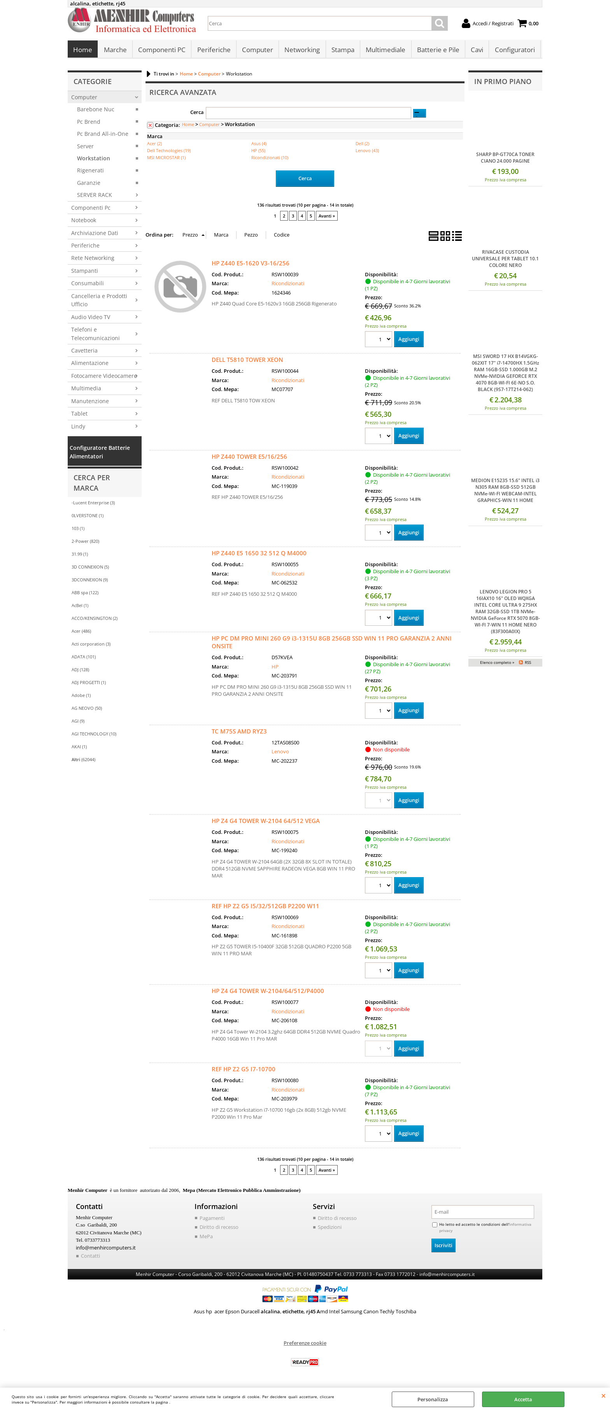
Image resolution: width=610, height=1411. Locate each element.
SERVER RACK (94, 197)
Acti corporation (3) (91, 646)
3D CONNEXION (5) (90, 569)
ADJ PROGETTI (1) (89, 685)
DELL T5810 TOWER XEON (247, 361)
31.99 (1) (80, 556)
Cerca (197, 114)
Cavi (475, 50)
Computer (256, 50)
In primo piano (502, 83)
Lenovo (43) (367, 153)
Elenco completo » (497, 664)
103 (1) (78, 531)
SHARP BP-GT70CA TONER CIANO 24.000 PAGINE (505, 159)
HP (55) (258, 153)
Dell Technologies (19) (169, 153)
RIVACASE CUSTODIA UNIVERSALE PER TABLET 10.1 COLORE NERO (505, 261)
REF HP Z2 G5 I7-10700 (243, 1071)
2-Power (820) (85, 543)
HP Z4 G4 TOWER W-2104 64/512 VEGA (266, 823)
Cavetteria (84, 352)
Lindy (78, 428)
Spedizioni (330, 1229)
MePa (206, 1238)
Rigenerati (90, 172)
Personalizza (432, 1399)
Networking (301, 50)
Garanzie (88, 184)
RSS (528, 664)
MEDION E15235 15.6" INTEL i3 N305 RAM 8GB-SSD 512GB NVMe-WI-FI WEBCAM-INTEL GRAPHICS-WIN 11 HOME (505, 492)
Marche (114, 50)
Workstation (93, 160)
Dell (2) (362, 146)
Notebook (83, 222)
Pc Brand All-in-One (102, 136)
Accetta (523, 1399)
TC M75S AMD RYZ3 (239, 733)
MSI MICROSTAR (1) (166, 160)
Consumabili (87, 285)
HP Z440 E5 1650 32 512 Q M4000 (259, 555)
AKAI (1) (79, 749)
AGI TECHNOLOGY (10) (94, 736)
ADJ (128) (80, 672)
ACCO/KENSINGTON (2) (94, 620)
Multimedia (86, 390)
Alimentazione (90, 365)
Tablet (79, 415)
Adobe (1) (81, 697)
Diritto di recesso (219, 1229)
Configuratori (513, 50)
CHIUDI (603, 1395)
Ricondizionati (288, 285)
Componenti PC (161, 50)
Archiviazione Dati (94, 235)
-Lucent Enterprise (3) (93, 505)
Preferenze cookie (305, 1345)
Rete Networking (92, 260)
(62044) (83, 762)
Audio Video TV (90, 319)
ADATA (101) (84, 659)
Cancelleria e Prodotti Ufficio (99, 302)
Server (85, 148)
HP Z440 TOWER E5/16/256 (249, 458)
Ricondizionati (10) (269, 160)
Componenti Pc (90, 209)
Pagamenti (212, 1220)
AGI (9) (78, 723)
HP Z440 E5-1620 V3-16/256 (250, 265)
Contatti (90, 1258)
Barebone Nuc (95, 111)
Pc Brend (88, 123)
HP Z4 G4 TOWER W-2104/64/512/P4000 (268, 993)
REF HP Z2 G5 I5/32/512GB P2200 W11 (265, 908)
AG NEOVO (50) (87, 710)
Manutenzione (90, 403)
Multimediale (384, 50)
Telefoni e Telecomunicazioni (95, 336)
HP (275, 668)
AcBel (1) (80, 608)
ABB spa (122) (85, 595)
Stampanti (84, 272)
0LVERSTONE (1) (87, 518)
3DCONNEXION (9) (90, 582)
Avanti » (327, 218)
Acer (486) (81, 633)
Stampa (341, 50)
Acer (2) (154, 146)
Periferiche (213, 50)
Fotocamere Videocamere (104, 377)
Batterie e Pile (436, 50)
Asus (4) (258, 146)
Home (82, 50)
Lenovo (280, 753)
